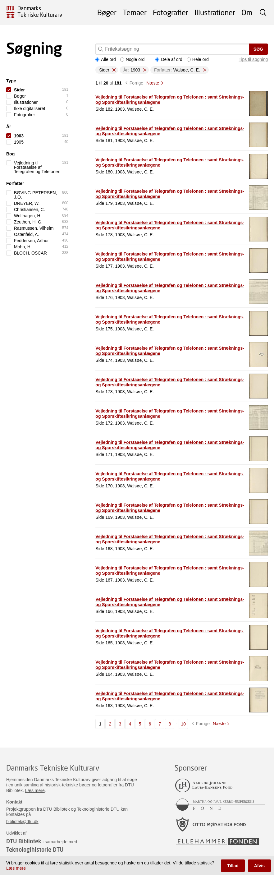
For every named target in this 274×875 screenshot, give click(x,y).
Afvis (259, 865)
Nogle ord (132, 59)
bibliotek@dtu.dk (22, 821)
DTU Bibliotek (23, 841)
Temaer (135, 12)
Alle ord (105, 59)
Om (246, 12)
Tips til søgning (253, 59)
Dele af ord (168, 59)
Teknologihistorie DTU (34, 849)
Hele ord (198, 59)
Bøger (106, 12)
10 (183, 723)
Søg (258, 49)
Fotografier (170, 12)
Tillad (232, 865)
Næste (152, 83)
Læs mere (35, 790)
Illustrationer (214, 12)
